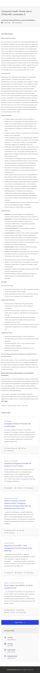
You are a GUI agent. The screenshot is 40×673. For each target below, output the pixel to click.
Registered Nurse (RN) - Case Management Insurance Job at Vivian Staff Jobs (18, 548)
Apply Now (20, 622)
